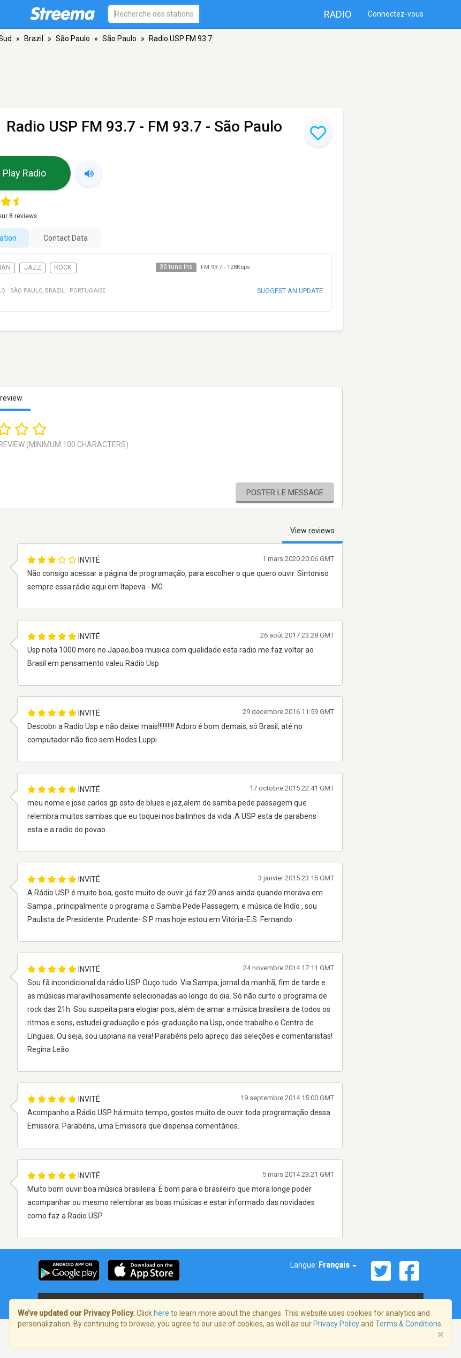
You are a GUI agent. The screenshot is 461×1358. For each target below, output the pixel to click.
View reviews (312, 530)
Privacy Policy (336, 1323)
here (161, 1313)
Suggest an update (290, 291)
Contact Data (65, 238)
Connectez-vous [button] (396, 14)
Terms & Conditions (408, 1323)
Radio (338, 14)
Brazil (33, 38)
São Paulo (73, 38)
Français (338, 1265)
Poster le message (284, 492)
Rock (63, 267)
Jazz (32, 267)
